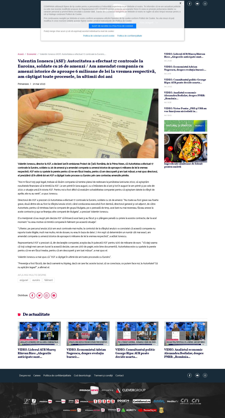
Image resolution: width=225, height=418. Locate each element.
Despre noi (25, 376)
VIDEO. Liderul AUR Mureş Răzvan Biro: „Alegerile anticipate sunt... (184, 55)
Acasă (21, 54)
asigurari (24, 280)
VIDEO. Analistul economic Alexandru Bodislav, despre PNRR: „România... (184, 95)
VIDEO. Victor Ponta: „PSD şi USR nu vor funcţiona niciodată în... (185, 110)
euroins (36, 280)
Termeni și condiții (103, 376)
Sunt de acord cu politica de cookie (112, 26)
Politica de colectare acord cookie (98, 36)
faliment (48, 280)
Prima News (89, 390)
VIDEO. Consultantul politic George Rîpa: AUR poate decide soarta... (185, 81)
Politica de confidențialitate (57, 376)
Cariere (36, 376)
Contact (120, 376)
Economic (31, 54)
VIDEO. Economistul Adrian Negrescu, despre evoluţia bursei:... (185, 68)
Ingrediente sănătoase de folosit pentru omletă (183, 165)
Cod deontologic (82, 376)
